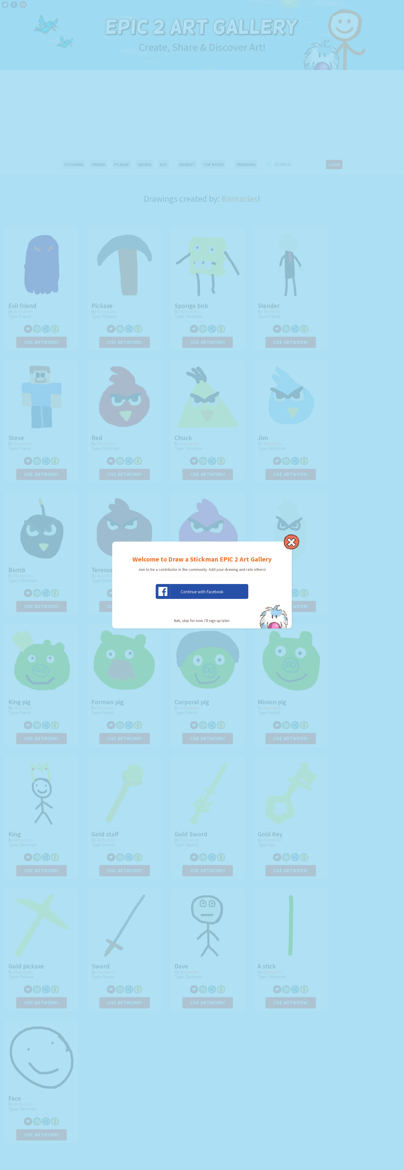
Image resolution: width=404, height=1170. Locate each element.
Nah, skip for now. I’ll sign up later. (202, 620)
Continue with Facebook (189, 591)
